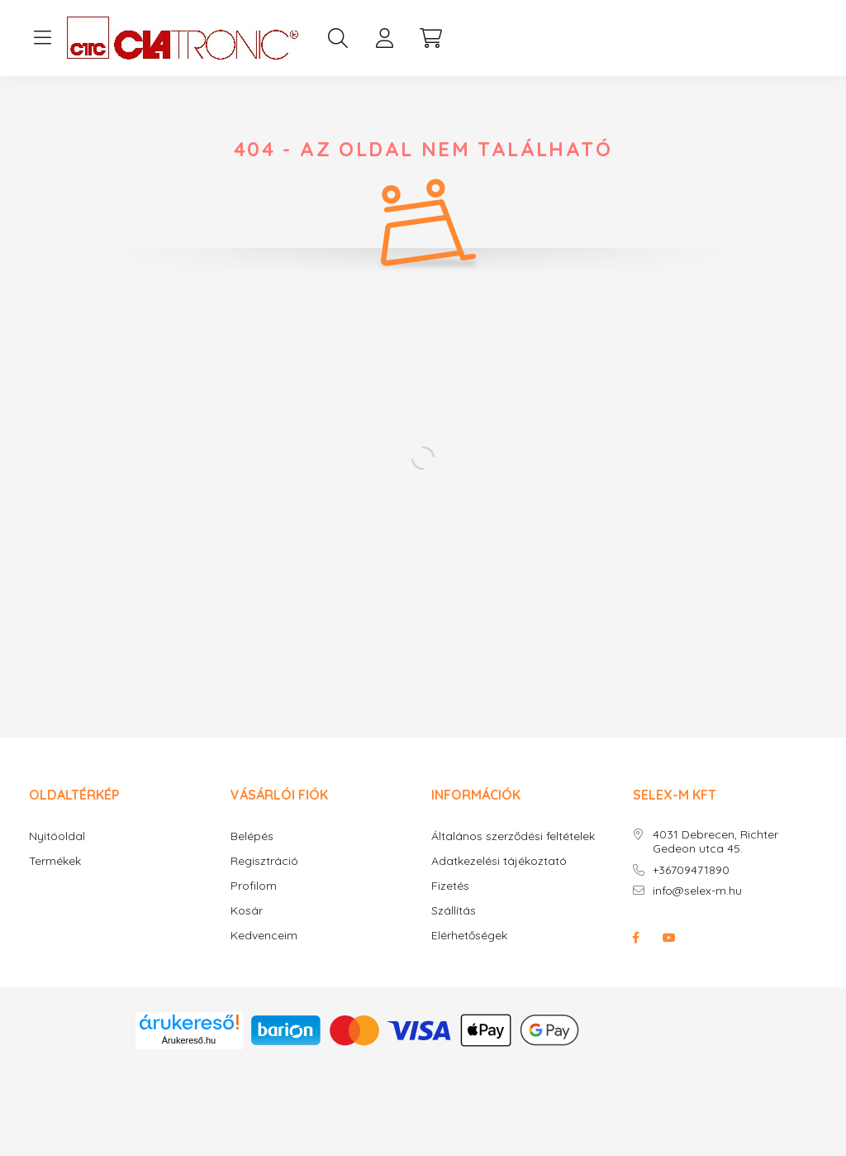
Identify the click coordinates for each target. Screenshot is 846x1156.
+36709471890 (691, 870)
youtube (669, 937)
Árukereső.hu (189, 1040)
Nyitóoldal (57, 836)
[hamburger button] (42, 38)
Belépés (252, 836)
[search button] (337, 38)
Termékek (55, 861)
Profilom (254, 886)
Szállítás (453, 911)
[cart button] (430, 38)
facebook (636, 937)
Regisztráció (264, 861)
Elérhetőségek (469, 936)
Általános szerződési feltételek (513, 836)
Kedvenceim (264, 936)
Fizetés (450, 886)
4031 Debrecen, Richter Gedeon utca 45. (715, 842)
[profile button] (384, 38)
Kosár (247, 911)
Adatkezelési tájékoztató (499, 861)
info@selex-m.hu (697, 891)
